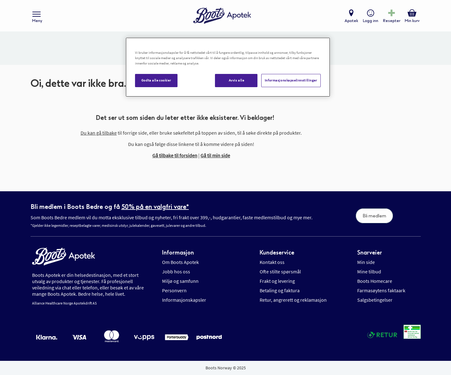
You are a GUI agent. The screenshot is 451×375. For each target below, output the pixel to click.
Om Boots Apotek (180, 262)
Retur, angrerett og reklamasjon (293, 300)
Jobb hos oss (176, 271)
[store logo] (222, 16)
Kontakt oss (272, 262)
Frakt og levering (277, 281)
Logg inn (370, 21)
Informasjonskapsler (184, 300)
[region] (228, 67)
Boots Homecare (374, 281)
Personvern (174, 290)
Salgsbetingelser (374, 300)
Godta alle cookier (156, 80)
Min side (366, 262)
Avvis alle (236, 80)
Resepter (391, 21)
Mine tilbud (369, 271)
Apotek (351, 21)
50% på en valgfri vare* (155, 206)
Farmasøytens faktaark (381, 290)
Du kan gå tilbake (99, 133)
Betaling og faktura (280, 290)
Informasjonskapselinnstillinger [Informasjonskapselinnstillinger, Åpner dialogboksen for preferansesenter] (291, 80)
